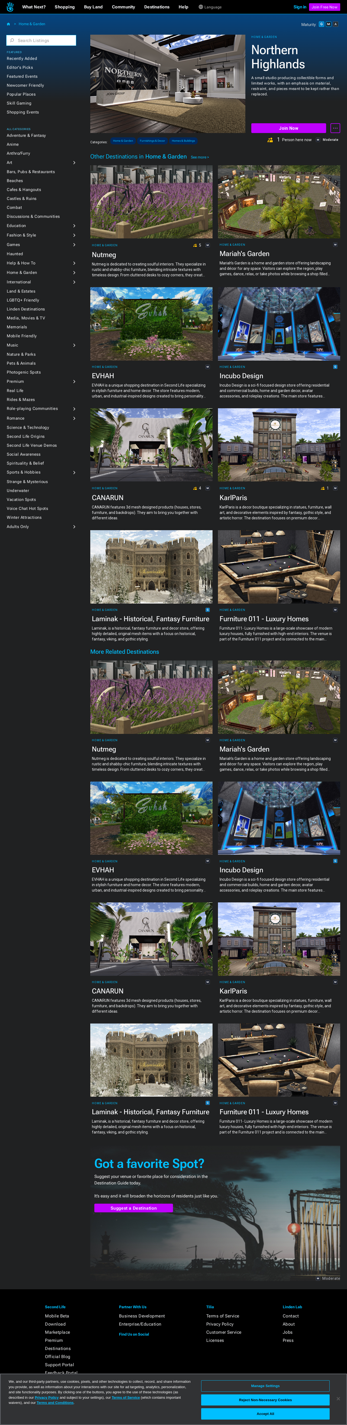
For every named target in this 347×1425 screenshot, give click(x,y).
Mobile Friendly (22, 335)
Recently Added (22, 58)
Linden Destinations (26, 309)
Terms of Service (222, 1316)
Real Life (15, 390)
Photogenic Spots (24, 372)
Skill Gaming (19, 103)
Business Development (142, 1316)
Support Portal (59, 1364)
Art (9, 162)
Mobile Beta (57, 1316)
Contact (291, 1316)
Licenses (215, 1340)
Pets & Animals (21, 363)
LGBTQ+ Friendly (23, 300)
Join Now (288, 128)
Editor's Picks (20, 67)
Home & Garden (32, 24)
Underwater (18, 490)
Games (13, 244)
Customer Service (224, 1332)
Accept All (265, 1414)
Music (12, 345)
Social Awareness (23, 454)
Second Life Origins (26, 436)
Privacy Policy (220, 1324)
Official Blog (57, 1356)
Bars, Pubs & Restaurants (31, 171)
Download (55, 1324)
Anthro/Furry (18, 153)
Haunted (15, 253)
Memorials (17, 327)
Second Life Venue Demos (32, 445)
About (289, 1324)
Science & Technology (28, 427)
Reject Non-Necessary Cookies (265, 1400)
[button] (34, 7)
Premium (15, 381)
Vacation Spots (21, 499)
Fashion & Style (21, 235)
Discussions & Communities (33, 216)
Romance (16, 418)
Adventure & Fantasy (26, 135)
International (19, 282)
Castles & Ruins (22, 198)
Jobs (288, 1332)
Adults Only (18, 526)
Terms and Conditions (55, 1403)
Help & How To (21, 263)
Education (16, 225)
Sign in (300, 6)
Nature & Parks (21, 354)
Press (288, 1340)
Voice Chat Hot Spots (27, 508)
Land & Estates (21, 291)
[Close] (338, 1399)
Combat (14, 207)
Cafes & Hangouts (24, 189)
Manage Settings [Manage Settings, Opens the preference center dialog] (265, 1386)
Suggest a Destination (134, 1208)
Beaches (15, 180)
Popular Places (21, 94)
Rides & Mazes (21, 399)
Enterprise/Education (140, 1324)
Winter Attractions (24, 517)
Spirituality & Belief (25, 463)
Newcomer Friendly (25, 85)
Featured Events (22, 76)
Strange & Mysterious (27, 481)
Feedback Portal (61, 1372)
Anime (13, 144)
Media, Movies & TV (26, 318)
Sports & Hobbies (23, 472)
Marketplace (57, 1332)
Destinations (58, 1348)
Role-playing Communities (32, 408)
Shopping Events (23, 112)
